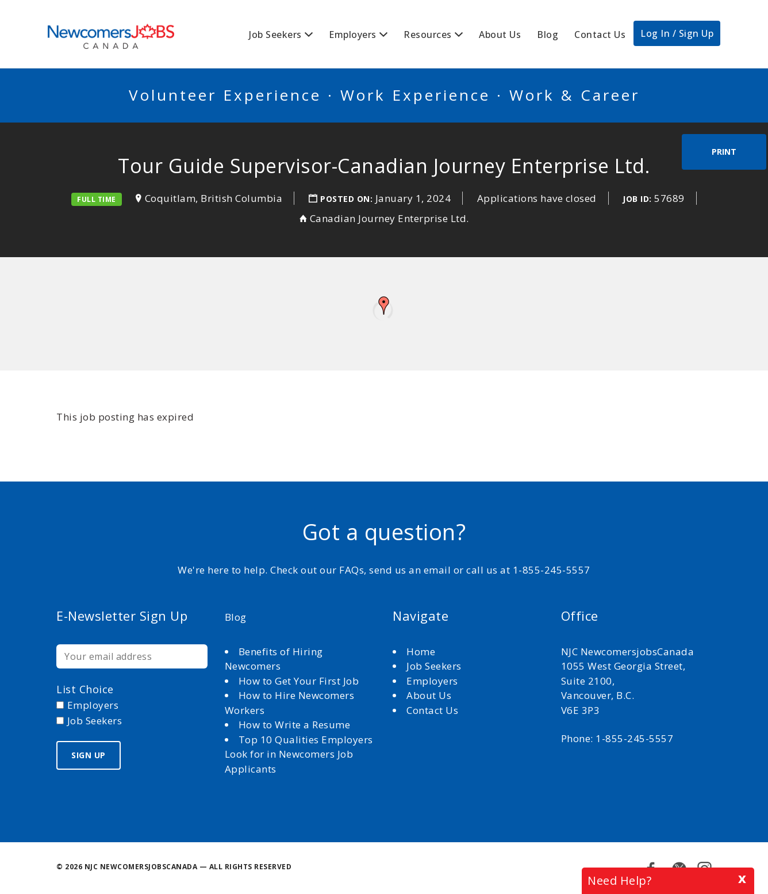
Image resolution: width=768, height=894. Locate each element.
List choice (85, 689)
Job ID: (637, 198)
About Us (500, 34)
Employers (353, 34)
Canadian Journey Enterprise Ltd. (389, 218)
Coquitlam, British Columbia (214, 198)
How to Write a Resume (295, 724)
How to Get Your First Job (299, 680)
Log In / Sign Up (676, 33)
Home (422, 651)
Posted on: (347, 198)
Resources (428, 34)
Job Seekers (275, 34)
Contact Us (599, 34)
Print (724, 151)
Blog (547, 34)
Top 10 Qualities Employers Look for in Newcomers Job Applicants (299, 754)
